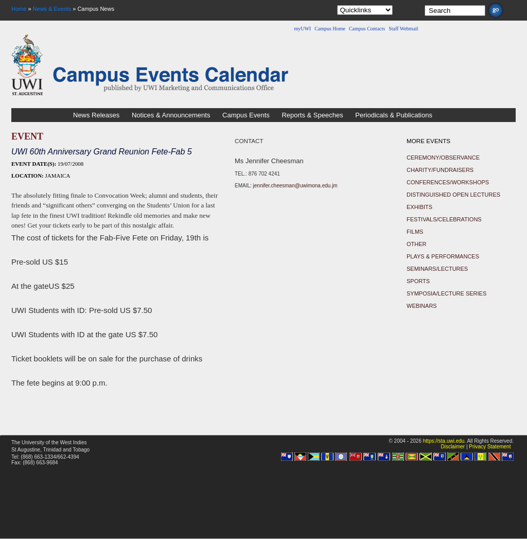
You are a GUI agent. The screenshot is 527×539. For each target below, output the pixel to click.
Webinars (422, 306)
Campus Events (246, 115)
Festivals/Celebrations (444, 219)
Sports (418, 281)
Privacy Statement (490, 446)
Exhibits (419, 207)
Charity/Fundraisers (440, 170)
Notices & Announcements (171, 115)
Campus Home (329, 28)
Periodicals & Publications (393, 115)
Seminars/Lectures (437, 269)
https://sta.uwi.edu (444, 441)
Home (18, 9)
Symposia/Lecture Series (446, 293)
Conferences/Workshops (448, 182)
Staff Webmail (403, 28)
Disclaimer (453, 446)
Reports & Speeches (312, 115)
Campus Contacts (367, 28)
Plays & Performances (443, 256)
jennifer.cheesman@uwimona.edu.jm (295, 185)
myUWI (302, 28)
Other (417, 244)
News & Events (52, 9)
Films (415, 232)
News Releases (96, 115)
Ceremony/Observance (443, 157)
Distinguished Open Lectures (453, 195)
